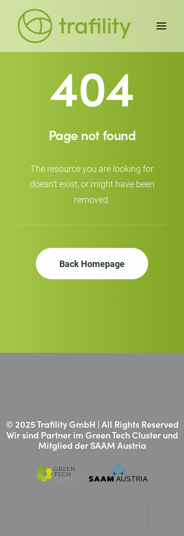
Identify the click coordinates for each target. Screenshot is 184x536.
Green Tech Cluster (123, 435)
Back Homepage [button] (92, 263)
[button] (161, 26)
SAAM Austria (118, 445)
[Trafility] (74, 26)
